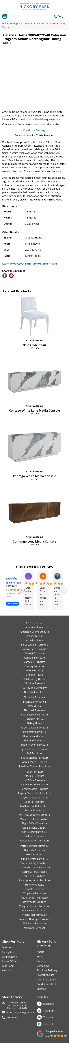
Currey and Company (34, 687)
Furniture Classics (34, 718)
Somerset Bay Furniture (34, 863)
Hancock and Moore (34, 736)
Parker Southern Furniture (35, 840)
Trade (40, 956)
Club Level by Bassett (34, 679)
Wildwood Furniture (34, 923)
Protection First (45, 974)
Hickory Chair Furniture (34, 744)
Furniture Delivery (34, 130)
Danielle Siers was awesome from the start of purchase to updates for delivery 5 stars (43, 596)
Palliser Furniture (34, 836)
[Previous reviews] (21, 590)
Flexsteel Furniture (34, 710)
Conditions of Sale (47, 984)
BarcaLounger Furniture (34, 644)
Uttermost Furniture (34, 901)
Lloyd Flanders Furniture (34, 797)
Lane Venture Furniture (34, 784)
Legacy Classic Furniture (34, 788)
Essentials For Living (34, 701)
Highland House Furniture (34, 749)
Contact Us (43, 965)
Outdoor (7, 970)
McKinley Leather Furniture (34, 814)
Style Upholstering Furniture (35, 880)
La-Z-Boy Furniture (34, 780)
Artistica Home (34, 340)
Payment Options (47, 979)
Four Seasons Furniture (34, 714)
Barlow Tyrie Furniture (34, 649)
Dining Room (9, 956)
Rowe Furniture (34, 854)
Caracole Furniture (34, 661)
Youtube (48, 1017)
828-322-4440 (13, 1017)
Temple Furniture (34, 889)
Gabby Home (34, 723)
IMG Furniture (34, 753)
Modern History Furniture (34, 819)
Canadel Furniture (34, 657)
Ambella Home (34, 627)
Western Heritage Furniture (34, 919)
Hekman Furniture (34, 740)
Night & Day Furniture (34, 823)
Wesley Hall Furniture (34, 914)
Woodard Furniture (34, 927)
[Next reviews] (64, 590)
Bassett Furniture (34, 653)
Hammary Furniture (34, 731)
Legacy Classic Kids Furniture (34, 793)
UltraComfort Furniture (34, 897)
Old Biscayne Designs (34, 827)
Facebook (48, 1003)
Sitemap (41, 988)
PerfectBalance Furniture (34, 845)
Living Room (9, 952)
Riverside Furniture (34, 850)
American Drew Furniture (34, 631)
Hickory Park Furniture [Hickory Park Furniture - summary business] (13, 584)
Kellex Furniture (35, 771)
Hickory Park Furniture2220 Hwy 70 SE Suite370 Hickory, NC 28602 (17, 1005)
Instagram (48, 1010)
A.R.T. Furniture (34, 623)
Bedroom (7, 947)
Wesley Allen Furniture (34, 910)
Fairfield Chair (34, 705)
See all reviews (12, 603)
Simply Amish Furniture (34, 858)
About (40, 951)
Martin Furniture (34, 810)
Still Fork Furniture (34, 875)
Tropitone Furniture (34, 893)
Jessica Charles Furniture (34, 757)
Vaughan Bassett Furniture (34, 906)
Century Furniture (34, 666)
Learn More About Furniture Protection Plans (29, 263)
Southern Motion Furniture (34, 867)
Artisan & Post (34, 635)
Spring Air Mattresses (34, 871)
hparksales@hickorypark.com (20, 1012)
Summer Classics (34, 884)
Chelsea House (34, 674)
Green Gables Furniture (34, 727)
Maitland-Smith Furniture (34, 806)
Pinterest (48, 1024)
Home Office (9, 961)
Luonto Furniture (34, 801)
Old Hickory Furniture (34, 831)
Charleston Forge (34, 670)
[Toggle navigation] (4, 16)
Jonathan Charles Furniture (34, 766)
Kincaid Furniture (34, 775)
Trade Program (45, 135)
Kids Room (8, 965)
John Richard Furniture (34, 761)
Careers (41, 961)
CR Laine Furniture (34, 683)
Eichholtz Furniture (34, 697)
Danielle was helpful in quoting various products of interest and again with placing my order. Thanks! (57, 596)
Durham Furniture (34, 692)
